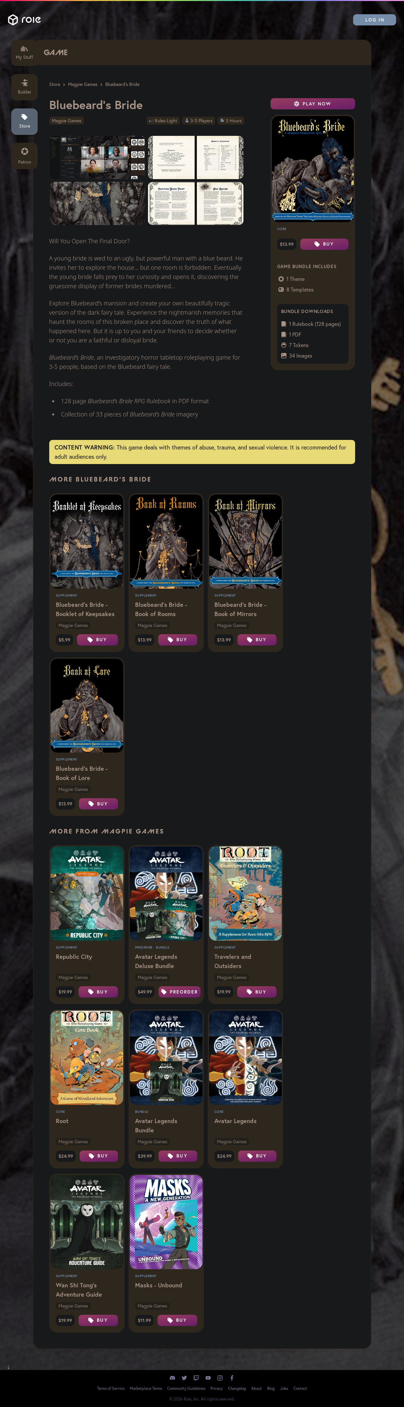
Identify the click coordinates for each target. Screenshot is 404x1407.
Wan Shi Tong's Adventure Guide (79, 1289)
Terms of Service (111, 1388)
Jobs (284, 1388)
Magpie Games (82, 84)
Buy (324, 244)
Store (54, 84)
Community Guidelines (186, 1388)
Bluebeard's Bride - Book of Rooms (161, 609)
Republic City (74, 956)
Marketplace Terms (146, 1388)
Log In (375, 20)
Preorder (179, 992)
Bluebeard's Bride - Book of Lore (82, 773)
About (256, 1388)
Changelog (237, 1388)
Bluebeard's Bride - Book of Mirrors (240, 609)
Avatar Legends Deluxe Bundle (156, 961)
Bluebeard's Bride (122, 84)
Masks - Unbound (158, 1285)
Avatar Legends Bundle (156, 1125)
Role (24, 19)
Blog (271, 1388)
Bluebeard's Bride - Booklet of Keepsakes (85, 609)
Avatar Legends (235, 1121)
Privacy (216, 1388)
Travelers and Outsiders (232, 961)
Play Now (313, 104)
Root (62, 1121)
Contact (300, 1388)
